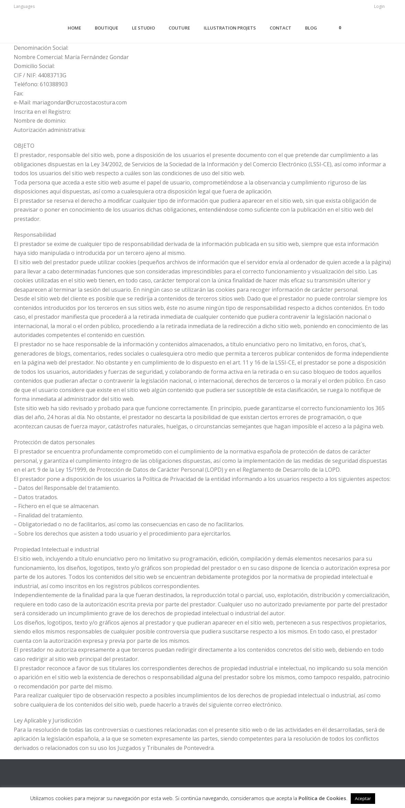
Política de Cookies (322, 798)
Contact (280, 28)
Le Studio (143, 28)
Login (379, 6)
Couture (179, 28)
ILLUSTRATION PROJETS (230, 28)
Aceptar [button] (363, 798)
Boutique (106, 28)
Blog (311, 28)
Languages (24, 6)
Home (74, 28)
